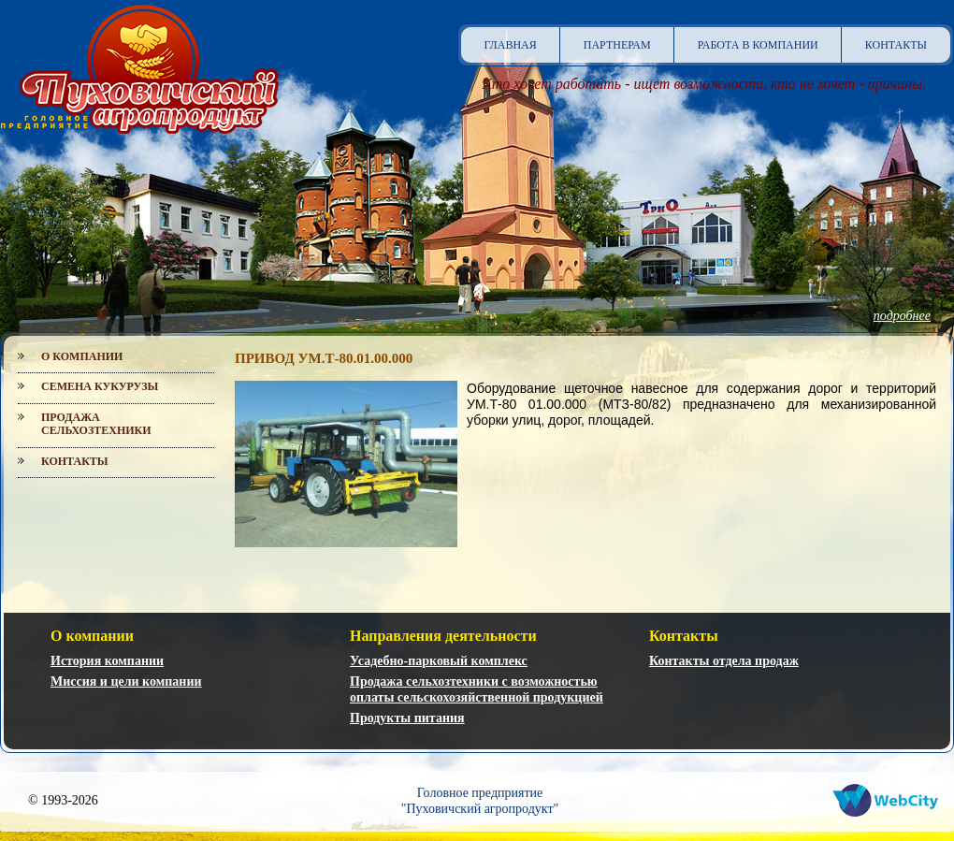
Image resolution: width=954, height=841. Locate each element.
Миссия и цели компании (126, 681)
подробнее (902, 316)
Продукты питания (407, 718)
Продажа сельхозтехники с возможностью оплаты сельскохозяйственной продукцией (476, 689)
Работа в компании (758, 44)
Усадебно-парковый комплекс (439, 661)
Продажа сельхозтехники (96, 424)
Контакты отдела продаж (724, 661)
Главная (510, 44)
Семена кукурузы (99, 386)
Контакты (896, 44)
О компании (82, 356)
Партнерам (617, 44)
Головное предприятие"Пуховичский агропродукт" (480, 801)
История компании (107, 661)
